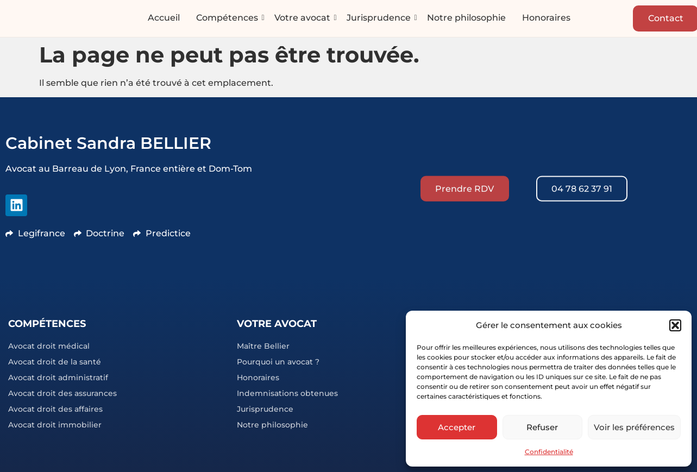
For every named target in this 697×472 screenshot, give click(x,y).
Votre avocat (302, 18)
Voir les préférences (634, 427)
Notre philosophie (466, 18)
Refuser (542, 427)
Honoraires (546, 18)
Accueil (164, 18)
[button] (675, 325)
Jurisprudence (379, 18)
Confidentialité (549, 452)
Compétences (227, 18)
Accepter (456, 427)
